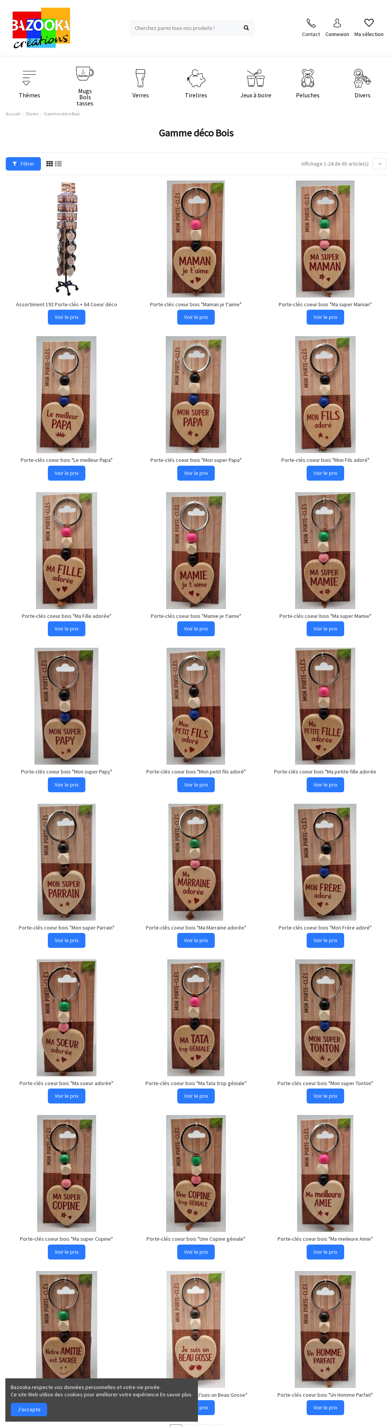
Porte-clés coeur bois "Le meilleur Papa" (67, 460)
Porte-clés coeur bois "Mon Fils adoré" (325, 460)
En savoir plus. (176, 1394)
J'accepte (29, 1409)
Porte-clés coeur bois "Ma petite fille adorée (325, 771)
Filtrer (23, 163)
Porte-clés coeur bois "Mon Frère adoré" (325, 927)
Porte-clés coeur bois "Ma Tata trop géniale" (196, 1083)
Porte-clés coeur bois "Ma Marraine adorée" (196, 927)
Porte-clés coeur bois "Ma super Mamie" (325, 616)
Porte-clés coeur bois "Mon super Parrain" (66, 927)
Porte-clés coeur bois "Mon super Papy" (66, 771)
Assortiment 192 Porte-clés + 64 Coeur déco (66, 304)
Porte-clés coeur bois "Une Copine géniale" (196, 1238)
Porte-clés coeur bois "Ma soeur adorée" (66, 1083)
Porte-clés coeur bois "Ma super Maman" (325, 304)
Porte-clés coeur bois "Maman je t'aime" (196, 304)
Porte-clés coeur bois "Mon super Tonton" (325, 1083)
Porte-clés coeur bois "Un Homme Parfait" (325, 1394)
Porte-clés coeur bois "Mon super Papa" (196, 460)
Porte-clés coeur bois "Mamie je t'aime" (196, 616)
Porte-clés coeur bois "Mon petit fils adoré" (196, 771)
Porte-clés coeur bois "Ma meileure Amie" (325, 1238)
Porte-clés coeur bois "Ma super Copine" (66, 1238)
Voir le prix (66, 317)
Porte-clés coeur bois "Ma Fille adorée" (66, 616)
